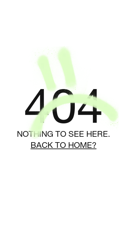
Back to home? (63, 145)
